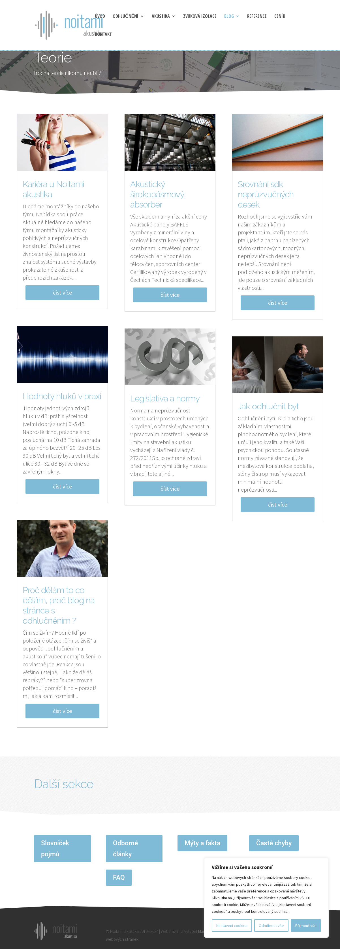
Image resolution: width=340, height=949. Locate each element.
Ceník (279, 16)
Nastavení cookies (231, 925)
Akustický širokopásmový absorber (157, 194)
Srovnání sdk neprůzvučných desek (266, 194)
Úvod (100, 16)
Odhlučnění (125, 16)
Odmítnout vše (271, 925)
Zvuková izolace (200, 16)
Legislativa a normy (165, 398)
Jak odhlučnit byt (268, 406)
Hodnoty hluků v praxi (62, 396)
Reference (257, 16)
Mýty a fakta (202, 843)
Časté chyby (274, 843)
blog (229, 16)
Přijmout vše (306, 925)
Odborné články (125, 848)
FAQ (119, 877)
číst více (62, 292)
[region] (266, 898)
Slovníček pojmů (55, 848)
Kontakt (103, 34)
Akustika (161, 16)
